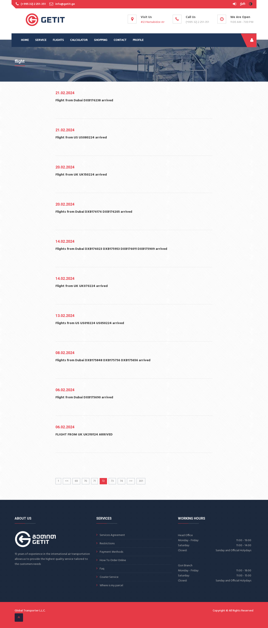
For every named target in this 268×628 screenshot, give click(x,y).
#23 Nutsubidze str (152, 22)
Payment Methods (111, 552)
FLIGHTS (58, 40)
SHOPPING (100, 40)
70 (85, 481)
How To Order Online (113, 560)
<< (66, 481)
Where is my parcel (111, 585)
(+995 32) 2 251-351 (33, 4)
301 (141, 481)
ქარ (242, 4)
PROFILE (138, 40)
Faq (102, 568)
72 (103, 481)
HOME (25, 40)
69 (76, 481)
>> (131, 481)
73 (112, 481)
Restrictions (107, 543)
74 (121, 481)
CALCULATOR (79, 40)
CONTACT (120, 40)
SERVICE (40, 40)
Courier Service (109, 577)
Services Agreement (112, 535)
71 (94, 481)
